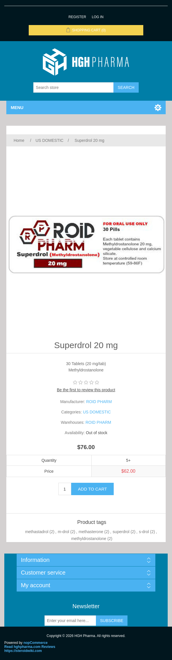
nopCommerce (36, 643)
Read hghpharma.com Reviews (29, 647)
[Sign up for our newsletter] (70, 620)
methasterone (91, 531)
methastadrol (36, 531)
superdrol (121, 531)
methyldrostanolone (88, 538)
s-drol (144, 531)
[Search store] (73, 87)
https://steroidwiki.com (23, 651)
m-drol (63, 531)
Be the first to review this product (86, 390)
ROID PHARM (99, 401)
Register (77, 17)
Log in (98, 17)
